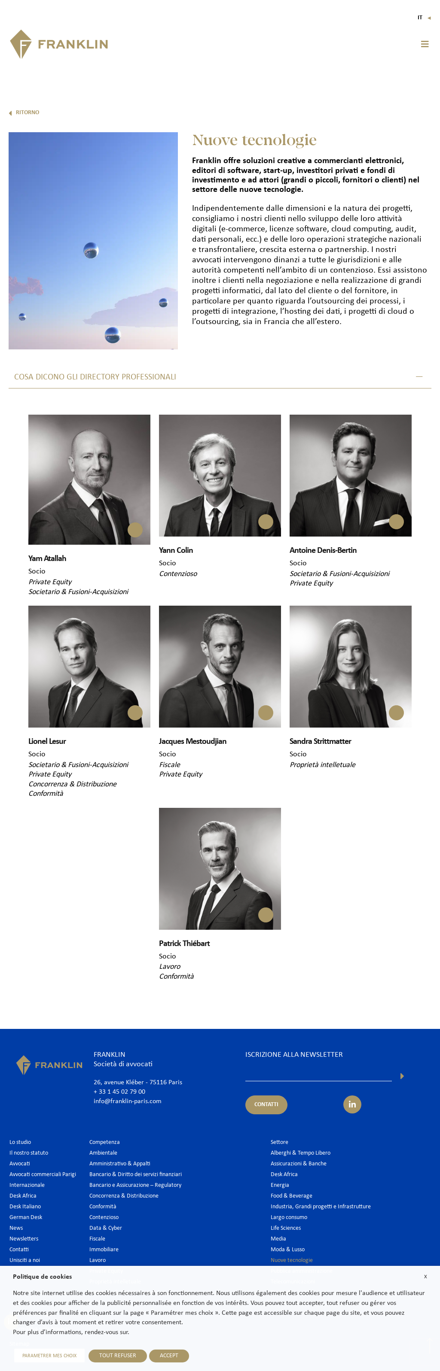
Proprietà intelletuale (322, 764)
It (424, 18)
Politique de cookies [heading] (42, 1277)
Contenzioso (178, 574)
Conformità (45, 793)
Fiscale (169, 764)
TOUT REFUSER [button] (114, 1356)
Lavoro (169, 966)
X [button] (425, 1277)
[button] (425, 44)
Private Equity (49, 582)
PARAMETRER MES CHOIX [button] (48, 1356)
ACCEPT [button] (166, 1356)
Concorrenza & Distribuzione (72, 784)
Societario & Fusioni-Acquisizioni (78, 591)
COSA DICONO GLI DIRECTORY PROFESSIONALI (95, 377)
